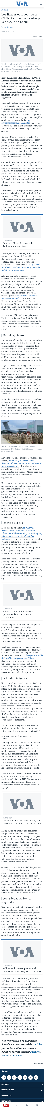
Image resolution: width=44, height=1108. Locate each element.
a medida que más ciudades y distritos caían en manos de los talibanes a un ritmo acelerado (21, 463)
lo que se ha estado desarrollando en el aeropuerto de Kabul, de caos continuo (20, 267)
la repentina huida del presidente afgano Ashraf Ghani (22, 656)
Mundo (4, 10)
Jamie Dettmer (7, 27)
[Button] (38, 36)
